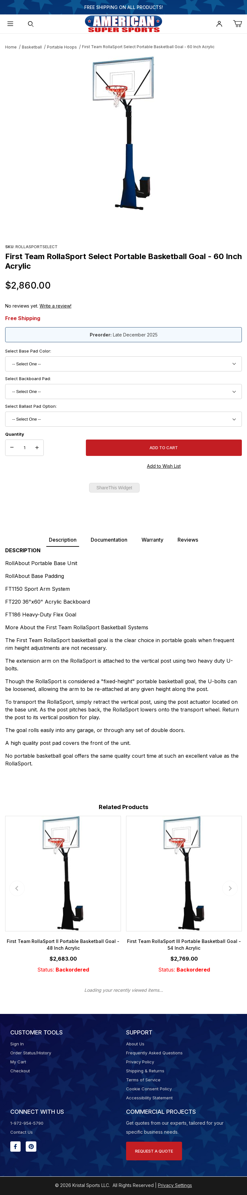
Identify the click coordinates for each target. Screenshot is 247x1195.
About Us (135, 1043)
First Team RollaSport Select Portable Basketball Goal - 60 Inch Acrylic (148, 46)
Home (11, 47)
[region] (123, 226)
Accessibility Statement (149, 1097)
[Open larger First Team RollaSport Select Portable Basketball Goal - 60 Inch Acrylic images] (123, 133)
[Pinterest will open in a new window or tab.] (31, 1146)
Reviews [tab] (188, 539)
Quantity (14, 434)
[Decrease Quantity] (11, 448)
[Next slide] (230, 888)
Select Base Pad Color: (28, 350)
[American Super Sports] (123, 23)
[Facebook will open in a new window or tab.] (15, 1146)
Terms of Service (143, 1079)
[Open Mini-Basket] (240, 23)
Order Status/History (30, 1052)
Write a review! (55, 306)
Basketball (32, 47)
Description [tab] (63, 539)
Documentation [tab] (109, 539)
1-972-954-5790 (26, 1123)
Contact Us (21, 1132)
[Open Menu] (10, 23)
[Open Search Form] (31, 23)
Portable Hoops (62, 47)
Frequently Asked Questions (154, 1052)
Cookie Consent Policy (149, 1088)
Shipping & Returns (145, 1070)
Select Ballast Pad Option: (31, 406)
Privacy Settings (175, 1185)
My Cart (18, 1061)
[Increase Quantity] (37, 448)
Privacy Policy (140, 1061)
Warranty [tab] (152, 539)
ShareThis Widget (114, 487)
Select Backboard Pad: (28, 378)
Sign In (17, 1043)
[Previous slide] (17, 888)
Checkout (20, 1070)
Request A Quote (154, 1151)
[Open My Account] (219, 23)
